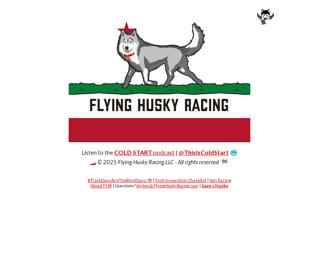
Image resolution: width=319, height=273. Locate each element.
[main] (159, 157)
